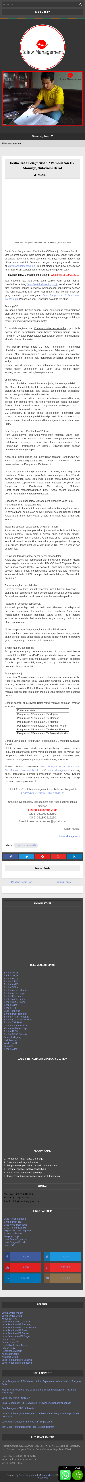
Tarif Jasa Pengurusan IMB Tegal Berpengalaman (28, 1426)
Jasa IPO (9, 1245)
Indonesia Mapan (13, 1233)
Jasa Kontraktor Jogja (15, 1224)
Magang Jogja (11, 1236)
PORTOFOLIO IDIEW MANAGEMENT (42, 793)
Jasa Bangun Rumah (14, 1242)
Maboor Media (46, 1475)
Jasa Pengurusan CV (26, 845)
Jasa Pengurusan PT (15, 1227)
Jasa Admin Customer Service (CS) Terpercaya (27, 1421)
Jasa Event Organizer (15, 1239)
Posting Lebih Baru (22, 882)
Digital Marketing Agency (17, 1230)
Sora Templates (27, 1475)
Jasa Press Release (15, 1218)
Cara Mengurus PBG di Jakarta (18, 1408)
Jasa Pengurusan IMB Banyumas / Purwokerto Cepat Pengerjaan (36, 1403)
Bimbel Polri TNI (13, 1221)
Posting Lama (63, 882)
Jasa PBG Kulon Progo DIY (16, 1397)
